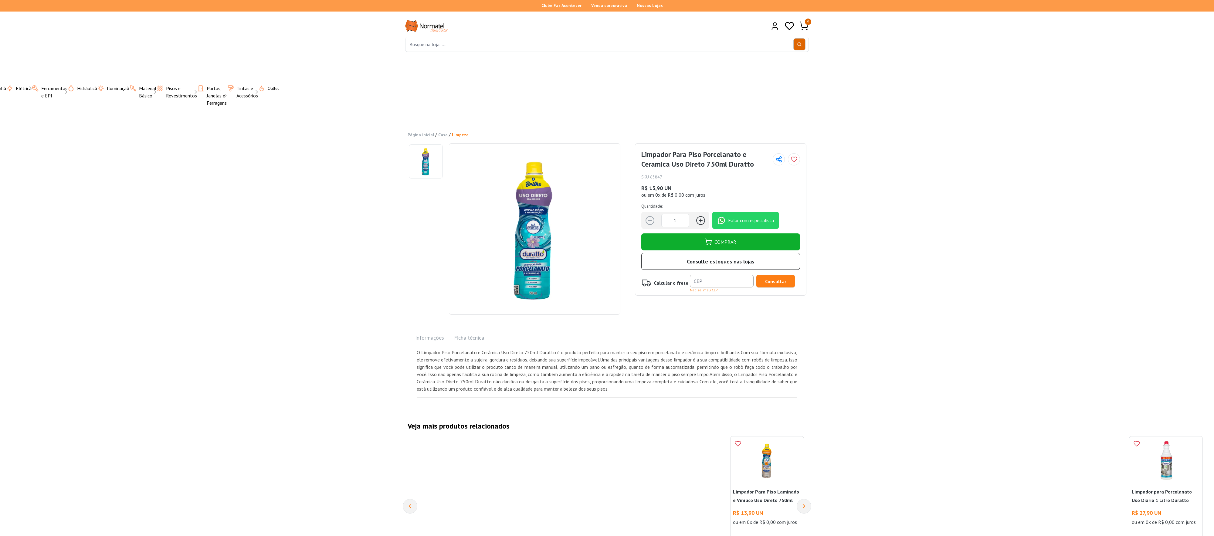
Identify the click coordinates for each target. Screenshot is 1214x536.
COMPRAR (720, 242)
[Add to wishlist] (794, 159)
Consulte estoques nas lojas (720, 261)
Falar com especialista (745, 220)
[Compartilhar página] (779, 159)
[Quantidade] (675, 220)
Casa (443, 134)
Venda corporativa (609, 5)
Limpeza (460, 134)
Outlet (265, 88)
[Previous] (410, 506)
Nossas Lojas (650, 5)
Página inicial (421, 134)
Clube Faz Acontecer (561, 5)
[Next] (804, 506)
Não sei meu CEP (704, 290)
